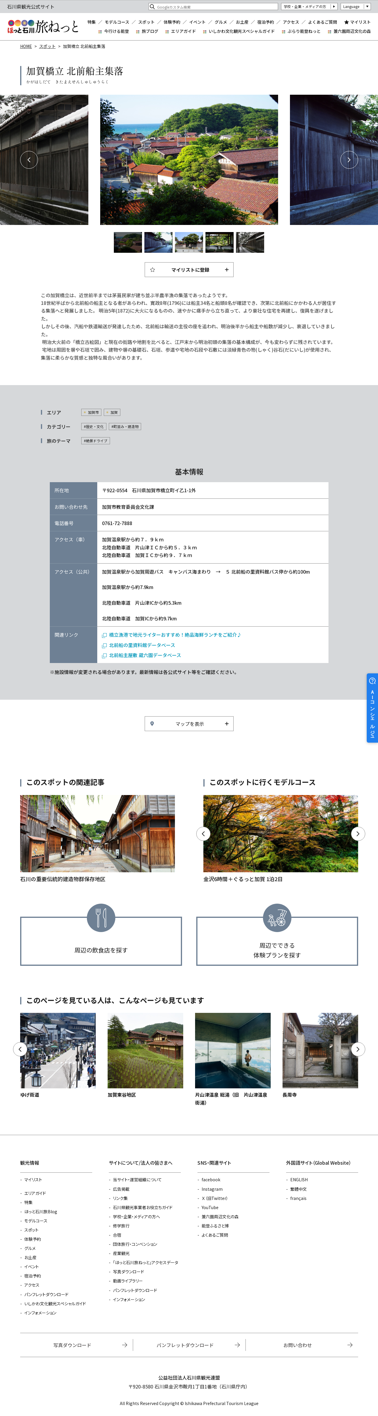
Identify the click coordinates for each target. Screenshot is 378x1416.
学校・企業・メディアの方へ (136, 1216)
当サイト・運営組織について (137, 1179)
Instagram (212, 1189)
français (298, 1198)
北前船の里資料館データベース (142, 645)
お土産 (242, 22)
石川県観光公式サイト (42, 27)
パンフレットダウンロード (46, 1294)
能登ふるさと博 (215, 1226)
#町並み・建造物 (124, 426)
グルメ (221, 22)
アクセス (291, 22)
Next (349, 160)
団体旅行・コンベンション (135, 1244)
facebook (211, 1179)
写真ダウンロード (128, 1272)
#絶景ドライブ (95, 440)
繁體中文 (298, 1189)
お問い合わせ (297, 1345)
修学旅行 (121, 1226)
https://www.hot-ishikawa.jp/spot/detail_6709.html (58, 1055)
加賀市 (93, 412)
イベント (197, 22)
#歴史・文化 (94, 426)
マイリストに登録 (190, 269)
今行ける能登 (116, 31)
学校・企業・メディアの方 (305, 6)
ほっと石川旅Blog (40, 1211)
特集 (91, 22)
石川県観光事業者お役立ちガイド (143, 1207)
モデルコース (117, 22)
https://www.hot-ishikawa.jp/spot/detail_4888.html (145, 1055)
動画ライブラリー (128, 1281)
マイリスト (360, 22)
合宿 (117, 1235)
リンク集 (120, 1198)
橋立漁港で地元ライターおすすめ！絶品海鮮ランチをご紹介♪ (175, 634)
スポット (146, 22)
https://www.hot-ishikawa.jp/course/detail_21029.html (280, 839)
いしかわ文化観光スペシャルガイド (242, 31)
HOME (26, 46)
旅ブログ (150, 31)
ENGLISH (299, 1179)
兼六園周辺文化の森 (352, 31)
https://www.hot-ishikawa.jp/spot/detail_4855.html (233, 1059)
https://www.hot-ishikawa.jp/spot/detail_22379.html (320, 1055)
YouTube (210, 1207)
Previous (29, 160)
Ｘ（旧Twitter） (215, 1198)
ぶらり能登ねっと (304, 31)
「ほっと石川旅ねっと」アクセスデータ (145, 1262)
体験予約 (172, 22)
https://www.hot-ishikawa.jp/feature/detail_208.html (97, 839)
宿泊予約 (265, 22)
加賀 (114, 412)
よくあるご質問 (322, 22)
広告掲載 (121, 1189)
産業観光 (121, 1253)
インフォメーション (40, 1313)
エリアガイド (183, 31)
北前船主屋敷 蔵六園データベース (145, 655)
